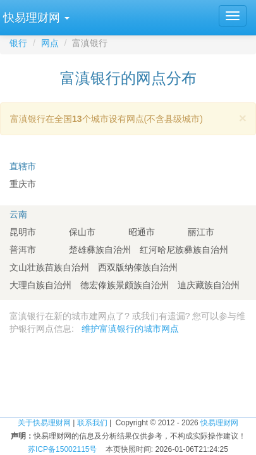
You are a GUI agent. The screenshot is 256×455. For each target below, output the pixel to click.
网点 (50, 43)
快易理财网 (219, 422)
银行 (18, 43)
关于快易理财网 (44, 422)
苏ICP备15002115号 (62, 449)
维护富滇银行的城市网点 (130, 329)
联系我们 (92, 422)
